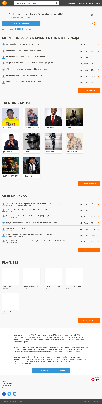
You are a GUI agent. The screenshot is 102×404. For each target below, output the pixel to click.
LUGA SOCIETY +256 (10, 176)
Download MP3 (21, 23)
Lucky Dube (71, 127)
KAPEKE (27, 152)
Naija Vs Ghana (7, 286)
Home (4, 379)
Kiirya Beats (7, 127)
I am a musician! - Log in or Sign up (51, 370)
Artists (89, 3)
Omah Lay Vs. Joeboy (73, 286)
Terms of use (85, 401)
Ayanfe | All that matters (53, 286)
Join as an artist (7, 383)
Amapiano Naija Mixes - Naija (19, 17)
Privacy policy (96, 401)
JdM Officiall (7, 152)
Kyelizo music (72, 152)
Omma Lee (50, 127)
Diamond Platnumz (31, 127)
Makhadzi (28, 176)
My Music (71, 3)
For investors (6, 386)
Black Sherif (50, 152)
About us (5, 388)
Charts (81, 3)
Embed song (26, 29)
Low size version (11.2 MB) (11, 29)
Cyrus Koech (6, 312)
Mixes (97, 3)
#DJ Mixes (84, 45)
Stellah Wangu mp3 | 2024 (31, 286)
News (4, 381)
